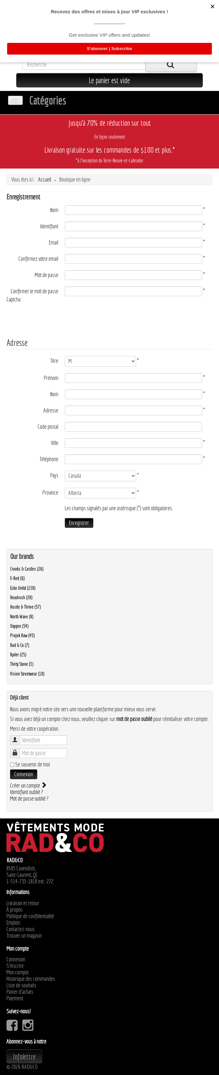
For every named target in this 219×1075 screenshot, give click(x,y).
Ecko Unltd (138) (22, 588)
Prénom (51, 378)
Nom (54, 210)
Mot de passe (46, 275)
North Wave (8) (21, 616)
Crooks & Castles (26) (26, 569)
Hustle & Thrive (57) (25, 607)
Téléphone (49, 459)
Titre (54, 361)
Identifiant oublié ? (26, 792)
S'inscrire (15, 966)
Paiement (14, 998)
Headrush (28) (21, 597)
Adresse (50, 410)
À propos (14, 909)
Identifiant (49, 226)
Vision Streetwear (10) (27, 674)
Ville (54, 443)
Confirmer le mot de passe (34, 291)
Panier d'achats (19, 992)
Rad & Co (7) (19, 645)
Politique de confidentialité (30, 916)
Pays (54, 475)
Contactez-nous (20, 929)
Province (50, 492)
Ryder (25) (18, 654)
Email (53, 242)
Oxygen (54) (19, 626)
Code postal (48, 427)
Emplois (13, 922)
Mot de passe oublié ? (29, 798)
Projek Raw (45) (22, 635)
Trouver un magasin (24, 935)
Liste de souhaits (21, 985)
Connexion (23, 774)
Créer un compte (28, 785)
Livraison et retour (22, 903)
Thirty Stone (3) (21, 664)
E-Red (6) (17, 578)
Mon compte (17, 972)
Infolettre (24, 1056)
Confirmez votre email (38, 259)
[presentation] (55, 317)
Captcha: (13, 299)
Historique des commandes (30, 979)
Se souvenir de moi (32, 764)
